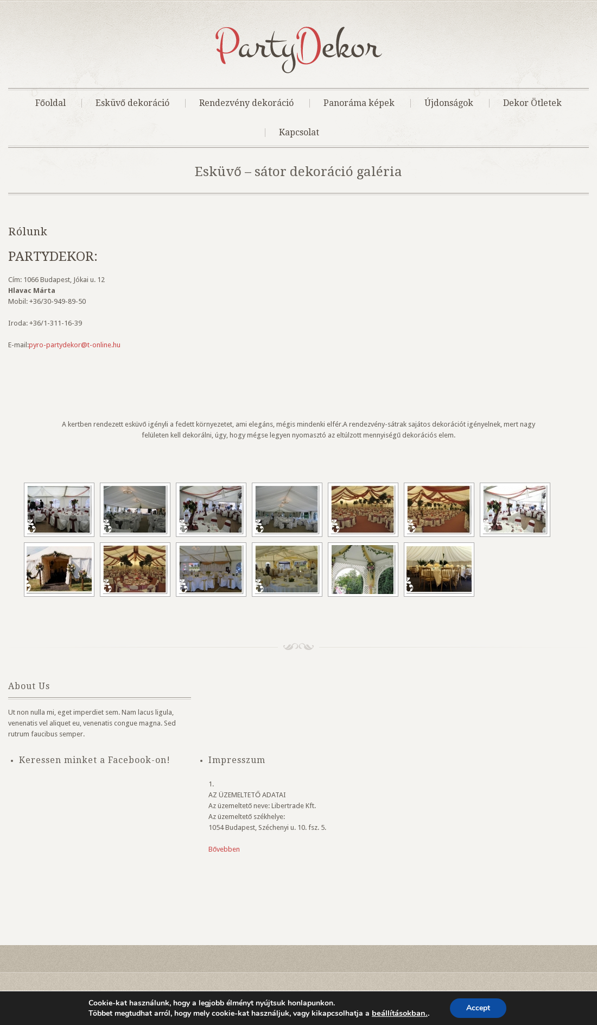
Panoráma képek (359, 103)
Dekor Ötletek (532, 103)
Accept (478, 1008)
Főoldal (50, 103)
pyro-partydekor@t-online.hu (74, 345)
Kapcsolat (299, 132)
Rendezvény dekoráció (246, 103)
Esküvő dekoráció (132, 103)
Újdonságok (448, 103)
